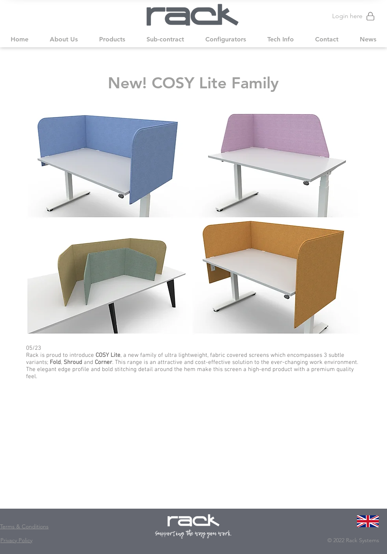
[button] (63, 39)
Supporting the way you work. (193, 533)
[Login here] (350, 16)
